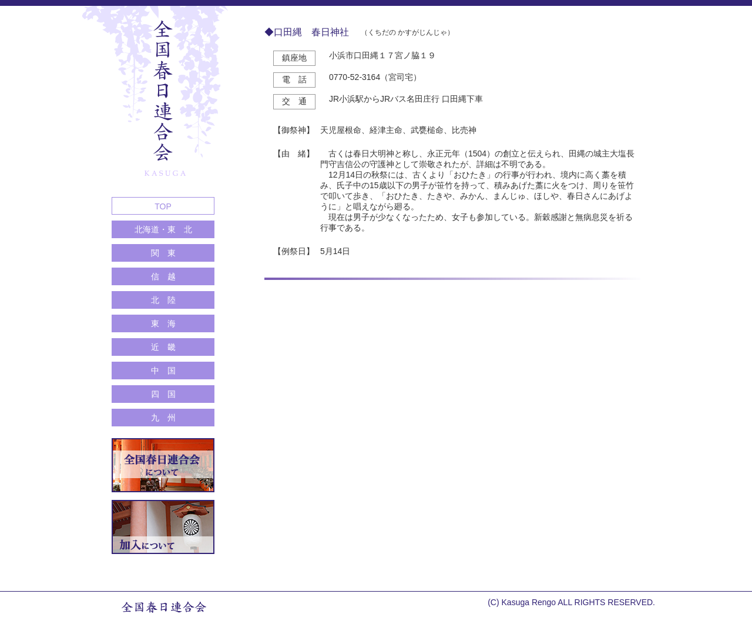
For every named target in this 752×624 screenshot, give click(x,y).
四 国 (163, 394)
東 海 (163, 323)
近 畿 (163, 347)
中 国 (163, 370)
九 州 (163, 417)
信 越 (163, 276)
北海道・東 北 (163, 229)
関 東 (163, 253)
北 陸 (163, 300)
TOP (163, 206)
